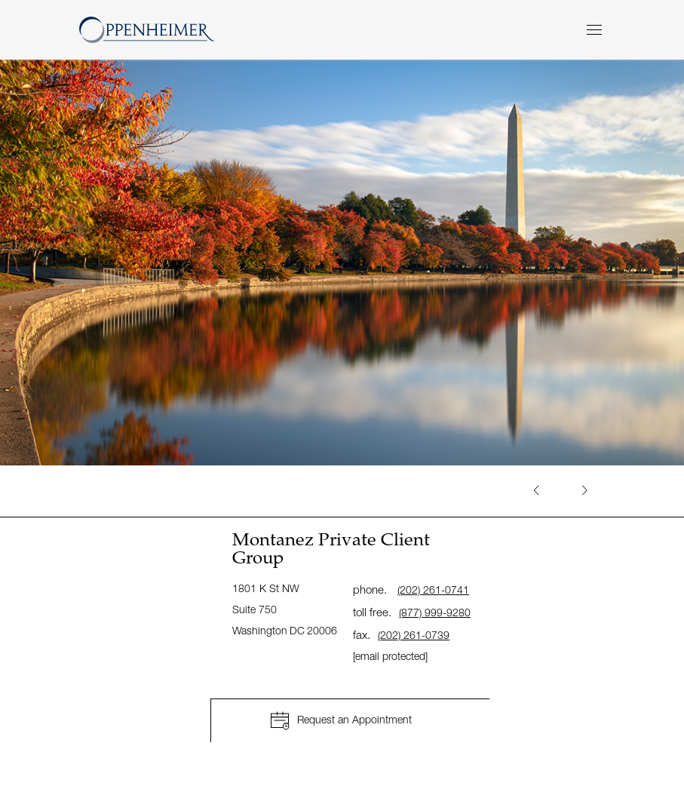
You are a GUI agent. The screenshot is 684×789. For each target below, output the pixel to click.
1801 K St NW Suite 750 (285, 609)
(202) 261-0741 (433, 589)
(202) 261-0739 (413, 634)
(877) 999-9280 (435, 612)
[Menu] (594, 29)
